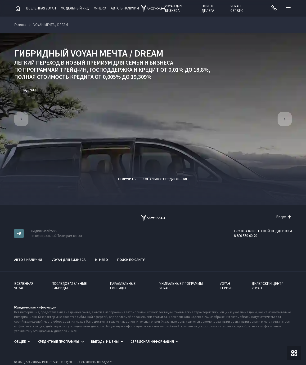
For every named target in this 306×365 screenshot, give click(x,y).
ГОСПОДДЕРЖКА (111, 69)
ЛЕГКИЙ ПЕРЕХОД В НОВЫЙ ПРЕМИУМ (63, 62)
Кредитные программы (58, 341)
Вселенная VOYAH (41, 8)
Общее (20, 341)
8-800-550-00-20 (245, 235)
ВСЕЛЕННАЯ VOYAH (23, 285)
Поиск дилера (208, 8)
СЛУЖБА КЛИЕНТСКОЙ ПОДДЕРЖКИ (263, 231)
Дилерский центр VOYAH (268, 285)
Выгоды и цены (105, 341)
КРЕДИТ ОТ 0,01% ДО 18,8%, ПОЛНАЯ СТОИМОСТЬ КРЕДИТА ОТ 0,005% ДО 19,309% (112, 73)
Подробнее (31, 90)
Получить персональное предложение (153, 179)
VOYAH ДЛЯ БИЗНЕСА (173, 8)
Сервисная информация (152, 341)
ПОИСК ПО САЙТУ (131, 259)
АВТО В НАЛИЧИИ (125, 8)
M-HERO (100, 8)
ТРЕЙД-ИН (73, 69)
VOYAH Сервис (236, 8)
